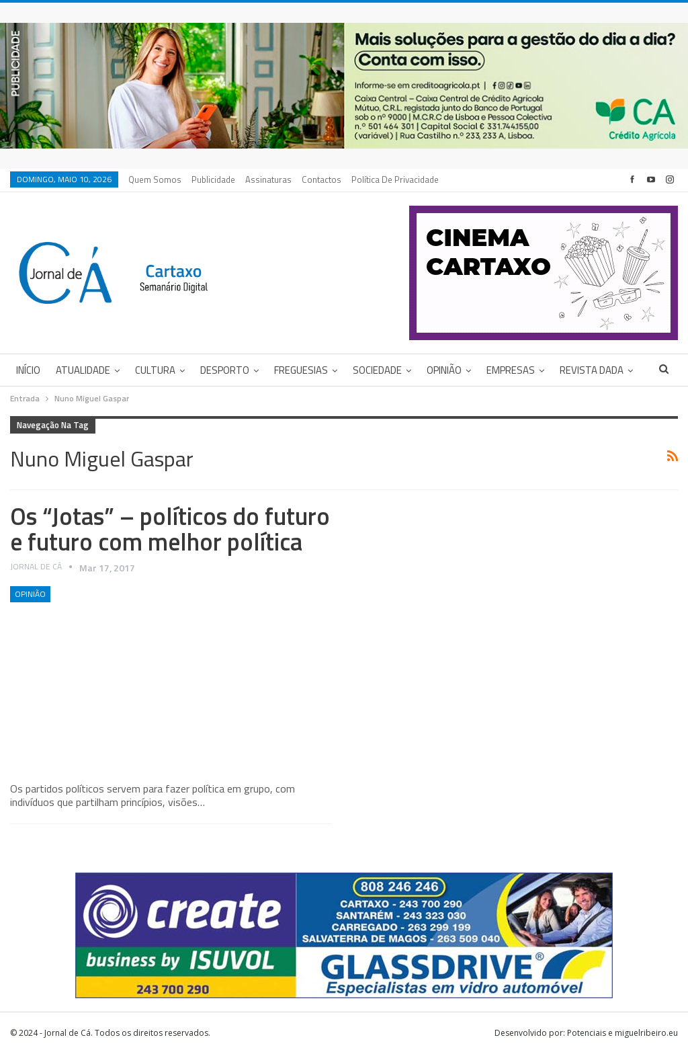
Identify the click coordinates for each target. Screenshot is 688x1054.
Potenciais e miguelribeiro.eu (622, 1033)
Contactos (321, 179)
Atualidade (83, 370)
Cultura (155, 370)
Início (28, 370)
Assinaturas (268, 179)
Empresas (510, 370)
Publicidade (213, 179)
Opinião (444, 370)
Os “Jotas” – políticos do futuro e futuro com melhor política (170, 528)
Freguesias (301, 370)
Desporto (224, 370)
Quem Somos (154, 179)
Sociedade (377, 370)
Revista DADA (592, 370)
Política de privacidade (395, 179)
